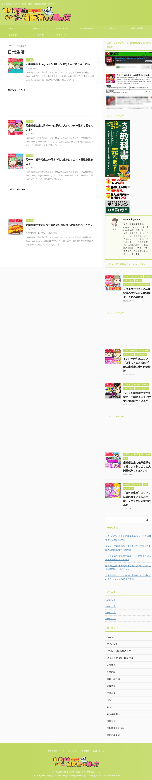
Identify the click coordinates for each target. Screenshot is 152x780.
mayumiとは (37, 28)
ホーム (13, 28)
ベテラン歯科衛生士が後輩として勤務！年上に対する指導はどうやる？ (137, 397)
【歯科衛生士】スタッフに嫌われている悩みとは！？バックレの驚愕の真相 (128, 577)
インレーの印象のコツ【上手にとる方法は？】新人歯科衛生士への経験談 (128, 548)
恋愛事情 (13, 34)
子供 (55, 233)
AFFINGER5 (114, 775)
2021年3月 (110, 606)
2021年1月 (110, 618)
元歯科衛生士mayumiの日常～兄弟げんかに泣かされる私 (58, 64)
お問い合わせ (37, 34)
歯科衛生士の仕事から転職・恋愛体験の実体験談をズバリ (76, 772)
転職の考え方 (62, 28)
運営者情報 (52, 751)
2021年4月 (110, 600)
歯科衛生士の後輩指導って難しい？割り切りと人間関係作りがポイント (137, 466)
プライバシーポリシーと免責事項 (75, 751)
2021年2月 (110, 612)
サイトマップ (62, 34)
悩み (112, 28)
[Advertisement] (51, 105)
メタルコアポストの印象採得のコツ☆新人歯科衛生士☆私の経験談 (137, 293)
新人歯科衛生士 (87, 28)
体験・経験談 (137, 28)
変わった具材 (46, 233)
